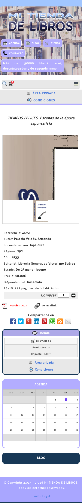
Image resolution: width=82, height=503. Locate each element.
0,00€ (41, 354)
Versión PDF (14, 305)
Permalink (45, 305)
